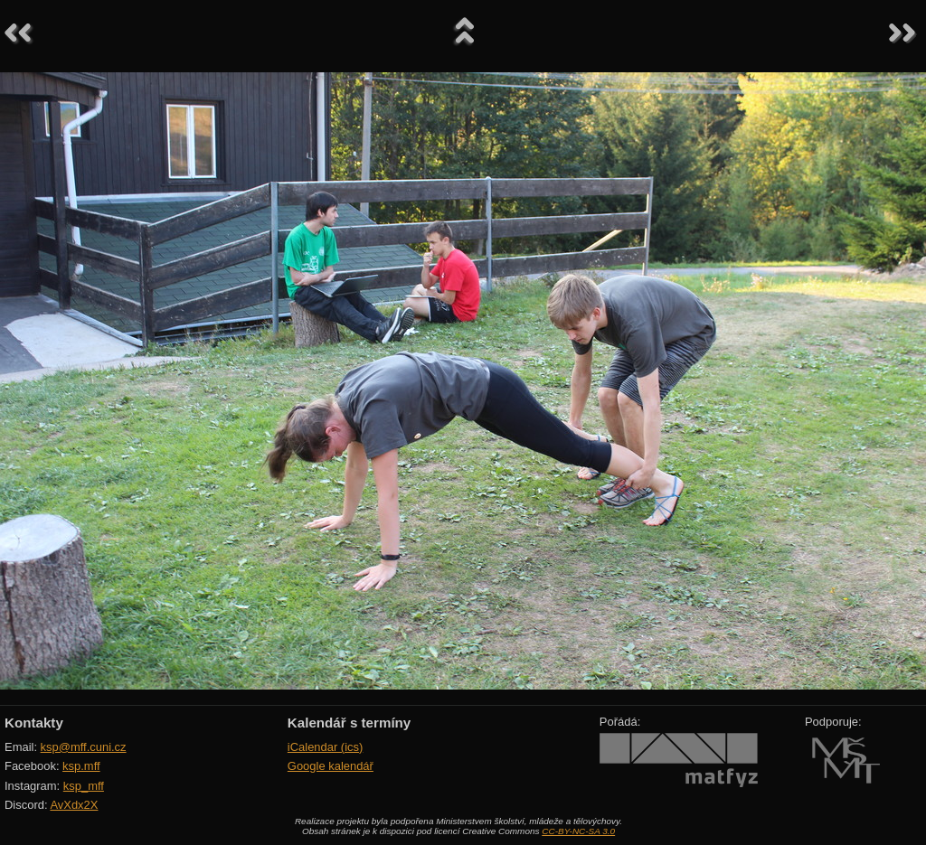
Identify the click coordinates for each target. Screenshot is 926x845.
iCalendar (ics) (326, 747)
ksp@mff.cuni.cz (84, 747)
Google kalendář (330, 766)
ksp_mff (83, 786)
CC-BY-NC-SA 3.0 (578, 831)
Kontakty (34, 722)
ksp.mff (81, 766)
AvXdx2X (74, 805)
